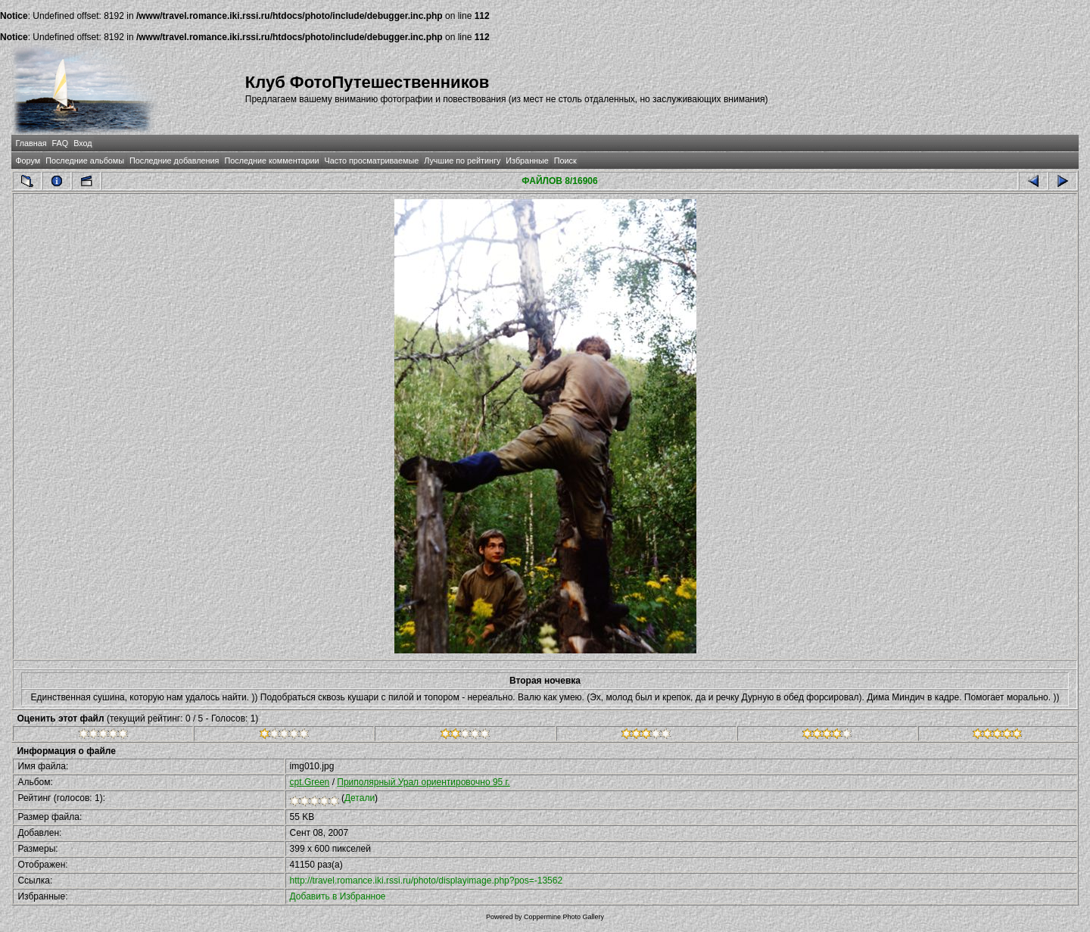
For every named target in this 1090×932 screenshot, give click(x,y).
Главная (30, 143)
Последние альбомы (84, 160)
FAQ (60, 143)
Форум (27, 160)
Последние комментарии (271, 160)
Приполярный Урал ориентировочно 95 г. (423, 782)
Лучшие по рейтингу (462, 160)
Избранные (527, 160)
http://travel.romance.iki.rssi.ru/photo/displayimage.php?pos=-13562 (426, 880)
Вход (82, 143)
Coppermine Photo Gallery (564, 917)
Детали (359, 798)
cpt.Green (310, 782)
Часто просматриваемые (372, 160)
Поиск (565, 160)
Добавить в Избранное (338, 896)
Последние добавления (174, 160)
